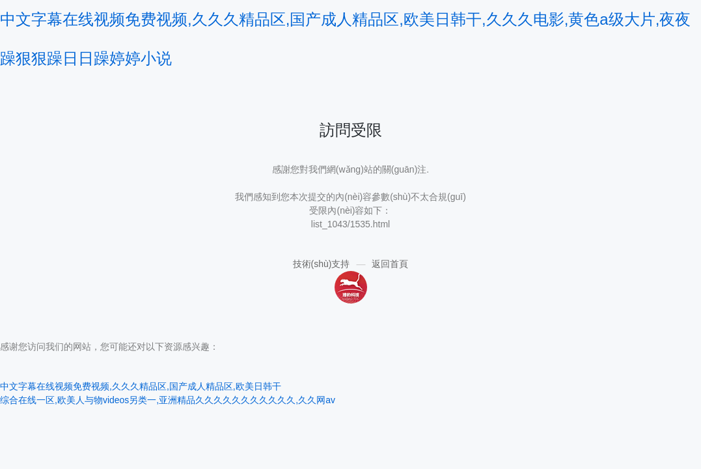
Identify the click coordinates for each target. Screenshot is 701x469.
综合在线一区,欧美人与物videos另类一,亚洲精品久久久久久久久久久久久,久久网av (167, 400)
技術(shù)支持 (321, 264)
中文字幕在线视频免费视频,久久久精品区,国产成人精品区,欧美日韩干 (140, 386)
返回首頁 (390, 264)
